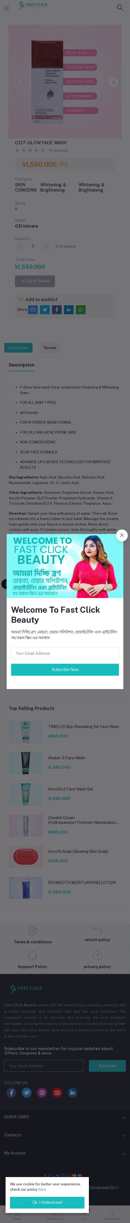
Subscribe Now (65, 669)
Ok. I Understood (47, 1202)
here (42, 1189)
